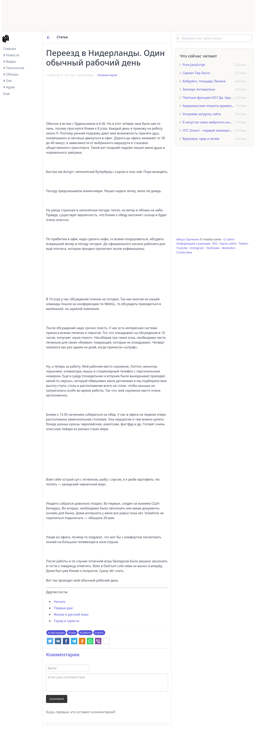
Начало (59, 601)
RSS (214, 243)
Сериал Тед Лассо (196, 73)
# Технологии (13, 68)
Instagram (197, 248)
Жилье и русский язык (71, 614)
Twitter (243, 243)
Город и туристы (66, 621)
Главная (9, 48)
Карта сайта (228, 243)
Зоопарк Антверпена (199, 89)
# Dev (7, 81)
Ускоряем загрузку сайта (202, 114)
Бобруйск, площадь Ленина (204, 81)
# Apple (9, 87)
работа (86, 632)
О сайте (228, 239)
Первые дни (63, 608)
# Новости (11, 55)
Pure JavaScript (194, 65)
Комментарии (107, 75)
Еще (6, 93)
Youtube (182, 248)
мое (73, 632)
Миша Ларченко (187, 239)
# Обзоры (10, 74)
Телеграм (212, 248)
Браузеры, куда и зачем (201, 138)
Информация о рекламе (193, 243)
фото (100, 632)
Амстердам (57, 632)
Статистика (184, 252)
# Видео (9, 61)
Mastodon (228, 248)
